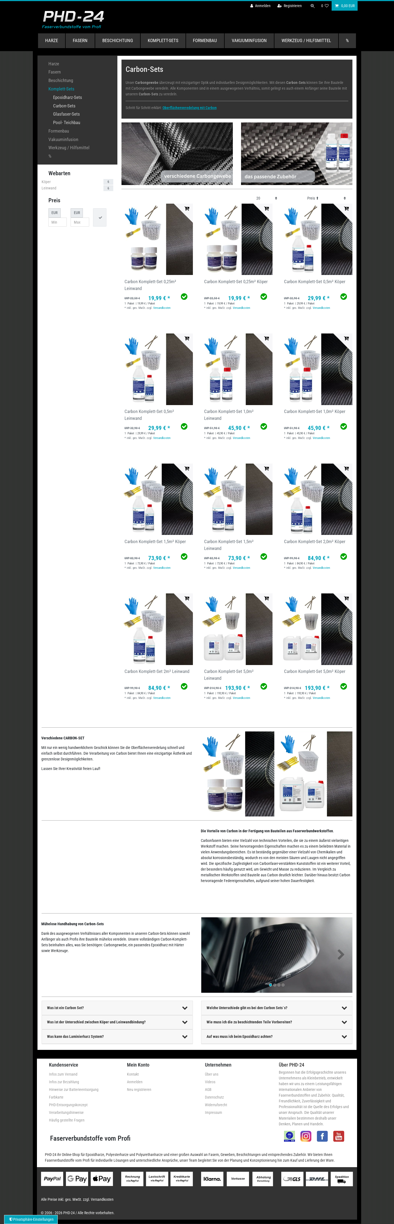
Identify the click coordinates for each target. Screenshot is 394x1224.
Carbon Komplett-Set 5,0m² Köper (314, 671)
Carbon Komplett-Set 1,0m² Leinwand (229, 415)
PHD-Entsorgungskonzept (68, 1105)
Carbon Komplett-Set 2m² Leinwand (156, 671)
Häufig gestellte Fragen (67, 1120)
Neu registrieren (139, 1089)
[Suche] (312, 6)
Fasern (80, 40)
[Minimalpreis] (57, 222)
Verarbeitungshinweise (66, 1112)
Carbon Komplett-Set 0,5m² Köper (314, 281)
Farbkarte (56, 1097)
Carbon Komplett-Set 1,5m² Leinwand (229, 545)
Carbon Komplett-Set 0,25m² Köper (236, 281)
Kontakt (133, 1074)
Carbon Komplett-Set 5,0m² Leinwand (229, 675)
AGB (208, 1089)
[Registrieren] (289, 6)
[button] (212, 955)
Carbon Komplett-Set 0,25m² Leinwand (150, 285)
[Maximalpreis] (80, 222)
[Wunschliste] (325, 6)
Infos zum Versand (63, 1074)
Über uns (211, 1074)
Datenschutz (214, 1097)
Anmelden (135, 1082)
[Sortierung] (326, 198)
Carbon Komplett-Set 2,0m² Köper (314, 541)
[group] (157, 239)
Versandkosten (161, 308)
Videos (210, 1082)
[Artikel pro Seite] (267, 198)
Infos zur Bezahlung (64, 1082)
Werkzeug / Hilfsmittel (306, 40)
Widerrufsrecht (216, 1105)
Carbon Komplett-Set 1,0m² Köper (314, 411)
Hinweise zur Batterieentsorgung (74, 1089)
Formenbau (205, 40)
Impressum (213, 1112)
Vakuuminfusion (249, 40)
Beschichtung (117, 40)
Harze (51, 40)
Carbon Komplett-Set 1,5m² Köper (155, 541)
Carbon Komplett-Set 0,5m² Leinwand (149, 415)
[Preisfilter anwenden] (99, 217)
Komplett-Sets (163, 40)
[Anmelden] (260, 6)
